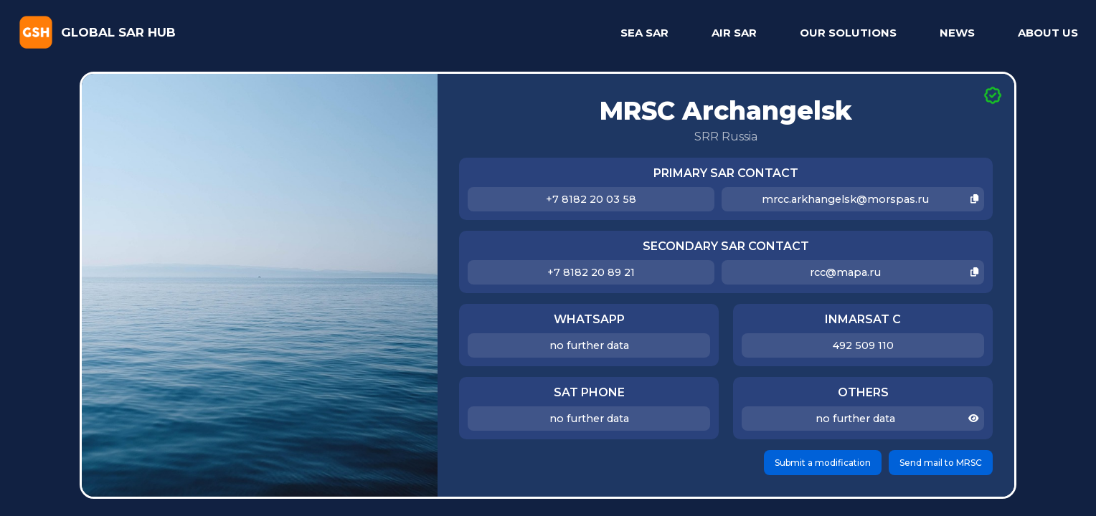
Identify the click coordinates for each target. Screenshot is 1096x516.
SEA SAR (644, 32)
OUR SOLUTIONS (848, 32)
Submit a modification (823, 462)
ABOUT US (1048, 32)
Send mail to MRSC (940, 462)
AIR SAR (734, 32)
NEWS (957, 32)
